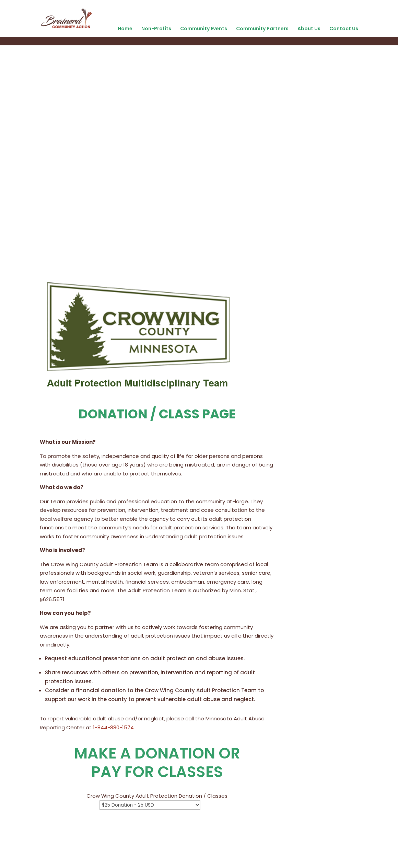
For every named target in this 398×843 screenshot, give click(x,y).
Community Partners (262, 28)
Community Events (203, 28)
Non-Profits (156, 28)
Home (125, 28)
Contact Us (343, 28)
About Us (308, 28)
